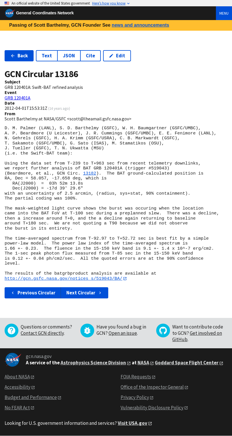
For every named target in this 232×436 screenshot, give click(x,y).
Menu (224, 13)
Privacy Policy (135, 397)
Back (19, 55)
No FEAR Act (17, 407)
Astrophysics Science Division (93, 363)
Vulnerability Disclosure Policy (152, 407)
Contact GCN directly (42, 333)
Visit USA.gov (132, 423)
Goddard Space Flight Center (187, 363)
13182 (89, 173)
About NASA (17, 377)
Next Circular (84, 293)
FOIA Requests (136, 377)
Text (47, 55)
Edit (117, 55)
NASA (143, 363)
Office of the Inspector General (152, 387)
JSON (69, 55)
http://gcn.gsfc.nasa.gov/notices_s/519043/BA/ (63, 278)
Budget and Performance (31, 397)
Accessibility (17, 387)
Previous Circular (32, 293)
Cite (90, 55)
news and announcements (140, 25)
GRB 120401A (17, 98)
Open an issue (123, 333)
